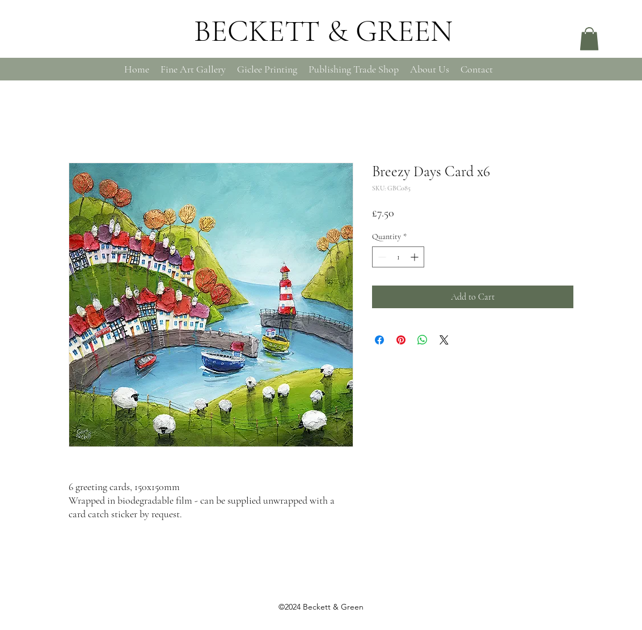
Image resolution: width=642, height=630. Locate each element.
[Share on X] (444, 340)
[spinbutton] (398, 257)
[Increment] (415, 257)
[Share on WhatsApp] (422, 340)
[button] (589, 38)
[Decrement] (381, 257)
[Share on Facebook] (379, 340)
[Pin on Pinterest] (401, 340)
